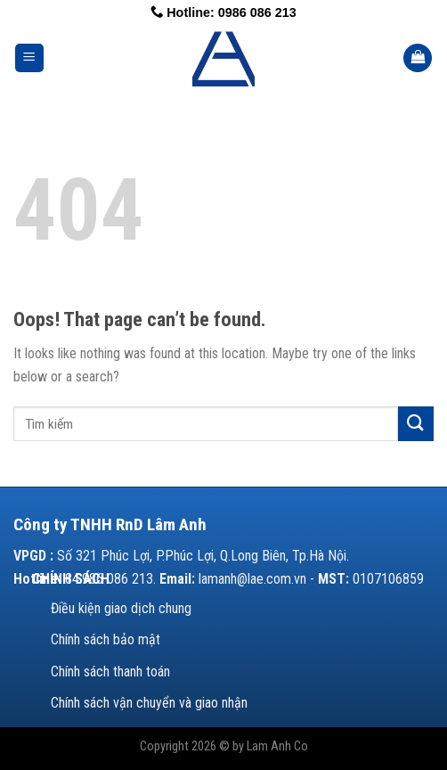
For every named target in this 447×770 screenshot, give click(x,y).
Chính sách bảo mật (105, 639)
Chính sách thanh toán (110, 671)
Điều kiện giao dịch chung (121, 608)
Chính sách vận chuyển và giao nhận (149, 702)
